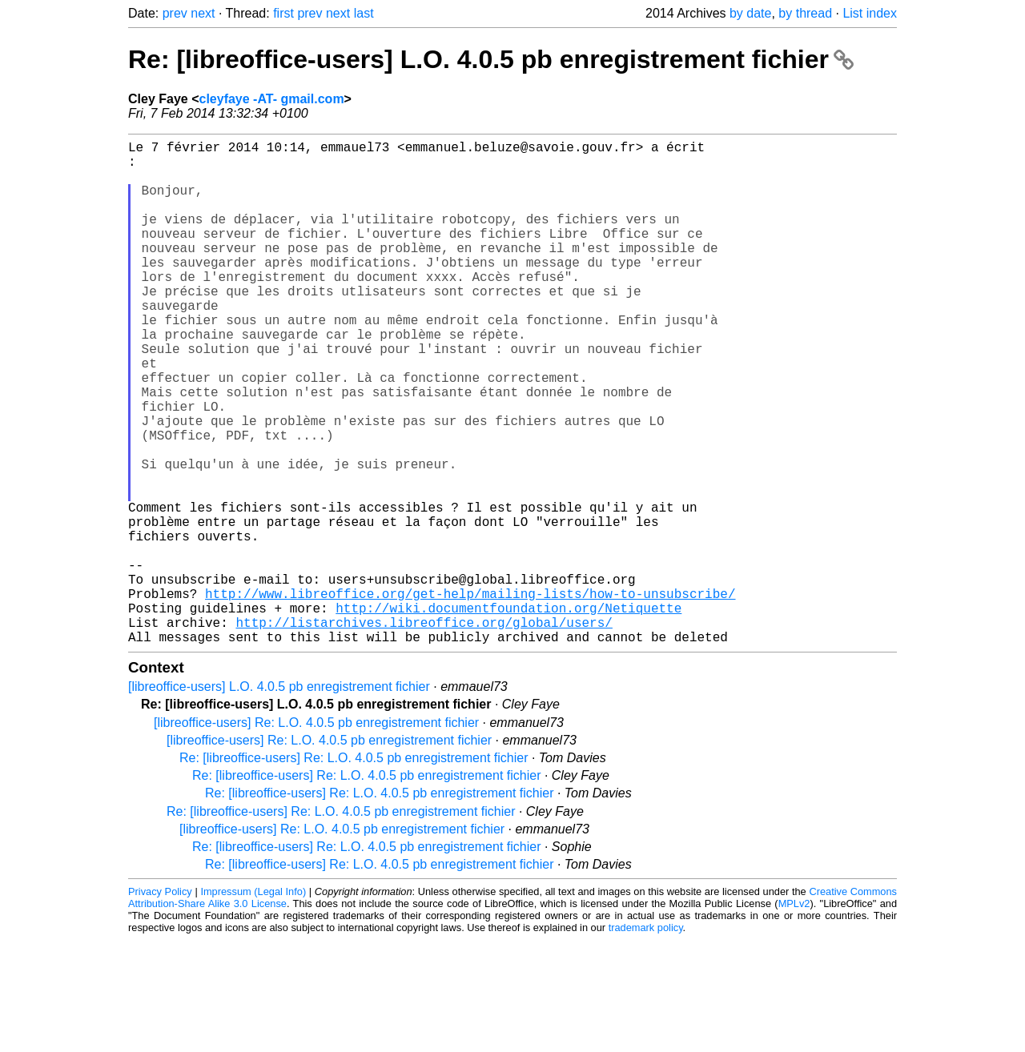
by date (750, 13)
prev (175, 13)
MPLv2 (794, 1016)
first (283, 13)
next (203, 13)
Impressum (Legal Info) (253, 1004)
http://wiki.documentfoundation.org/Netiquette (508, 713)
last (364, 13)
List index (869, 13)
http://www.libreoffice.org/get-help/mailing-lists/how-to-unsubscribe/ (470, 696)
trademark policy (646, 1040)
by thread (805, 13)
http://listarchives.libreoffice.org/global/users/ (423, 731)
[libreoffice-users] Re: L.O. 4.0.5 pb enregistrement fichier (316, 834)
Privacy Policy (160, 1004)
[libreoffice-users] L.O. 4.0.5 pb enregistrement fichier (279, 798)
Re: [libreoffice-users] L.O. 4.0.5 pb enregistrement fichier (491, 59)
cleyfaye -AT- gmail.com (271, 99)
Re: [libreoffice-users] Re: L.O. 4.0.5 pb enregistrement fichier (353, 870)
